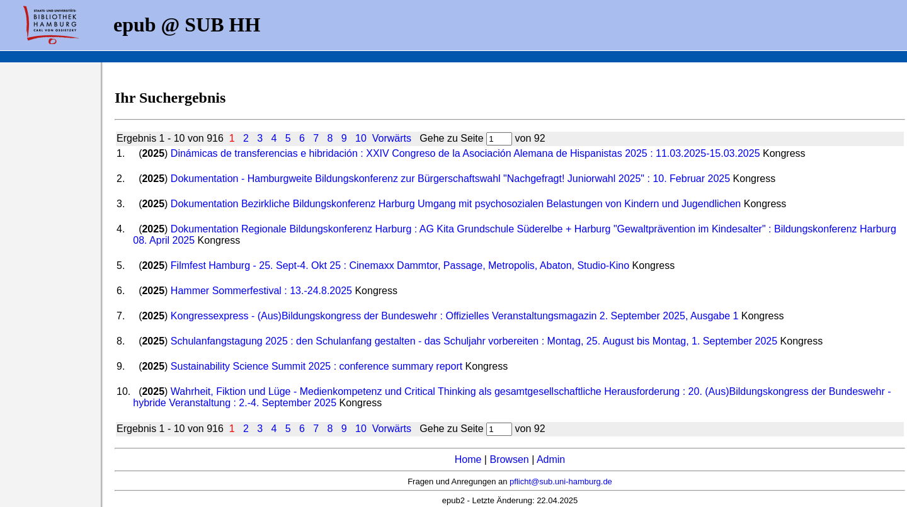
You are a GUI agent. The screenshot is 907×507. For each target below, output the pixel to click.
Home (468, 459)
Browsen (508, 459)
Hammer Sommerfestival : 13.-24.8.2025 (261, 290)
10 (361, 138)
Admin (551, 459)
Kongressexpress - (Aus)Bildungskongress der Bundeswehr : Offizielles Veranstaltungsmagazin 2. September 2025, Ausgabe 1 (455, 315)
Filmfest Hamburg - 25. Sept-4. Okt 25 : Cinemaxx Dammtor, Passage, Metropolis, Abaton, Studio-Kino (400, 265)
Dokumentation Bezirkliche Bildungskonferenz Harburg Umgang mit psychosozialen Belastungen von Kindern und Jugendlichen (456, 203)
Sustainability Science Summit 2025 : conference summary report (316, 366)
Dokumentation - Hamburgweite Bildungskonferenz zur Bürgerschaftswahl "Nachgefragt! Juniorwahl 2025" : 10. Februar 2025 (450, 178)
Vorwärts (391, 138)
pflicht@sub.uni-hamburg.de (561, 481)
